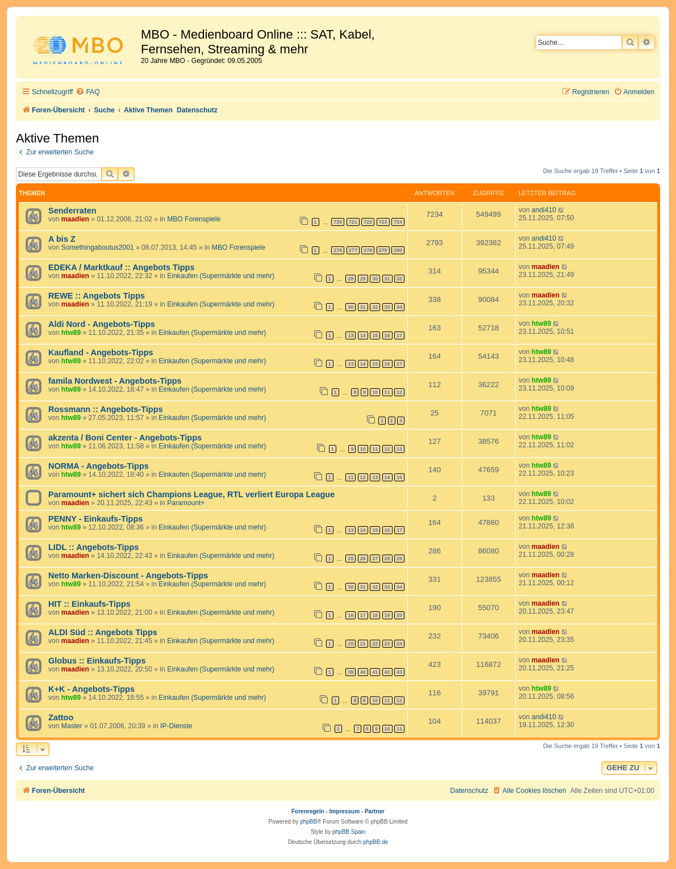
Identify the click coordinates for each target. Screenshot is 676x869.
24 (399, 643)
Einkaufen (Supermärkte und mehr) (220, 276)
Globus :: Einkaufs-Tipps (97, 660)
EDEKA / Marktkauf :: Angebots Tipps (121, 267)
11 (387, 392)
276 (337, 250)
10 (375, 392)
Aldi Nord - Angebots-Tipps (101, 324)
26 (363, 558)
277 (353, 250)
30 (375, 279)
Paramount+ (186, 503)
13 (350, 335)
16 (387, 335)
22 (375, 643)
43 (399, 672)
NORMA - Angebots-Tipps (98, 466)
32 (399, 279)
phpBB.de (375, 842)
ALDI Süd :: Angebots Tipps (102, 632)
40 (363, 672)
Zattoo (60, 717)
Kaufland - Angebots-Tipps (100, 352)
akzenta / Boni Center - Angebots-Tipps (125, 437)
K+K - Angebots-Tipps (91, 689)
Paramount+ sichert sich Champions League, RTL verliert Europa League (191, 494)
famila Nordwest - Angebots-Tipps (115, 380)
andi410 (544, 210)
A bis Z (62, 239)
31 (387, 279)
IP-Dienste (176, 726)
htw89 (71, 333)
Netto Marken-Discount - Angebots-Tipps (128, 575)
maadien (75, 219)
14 (363, 335)
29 (363, 279)
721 (353, 222)
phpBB (308, 821)
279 (383, 250)
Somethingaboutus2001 (97, 247)
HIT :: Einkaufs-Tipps (89, 603)
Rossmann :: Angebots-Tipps (105, 409)
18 (375, 615)
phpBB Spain (348, 832)
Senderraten (72, 210)
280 (398, 250)
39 (350, 672)
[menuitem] (87, 92)
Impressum (344, 811)
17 (399, 335)
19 (387, 615)
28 (350, 279)
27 (375, 558)
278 (368, 250)
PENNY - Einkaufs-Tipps (95, 518)
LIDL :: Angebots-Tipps (93, 547)
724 (398, 222)
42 (387, 672)
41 (375, 672)
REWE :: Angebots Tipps (96, 295)
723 (383, 222)
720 (337, 222)
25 (350, 558)
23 (387, 643)
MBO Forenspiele (193, 219)
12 (399, 392)
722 (368, 222)
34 (399, 307)
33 (387, 307)
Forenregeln (307, 811)
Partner (375, 811)
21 (363, 643)
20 (399, 615)
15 (375, 335)
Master (71, 726)
